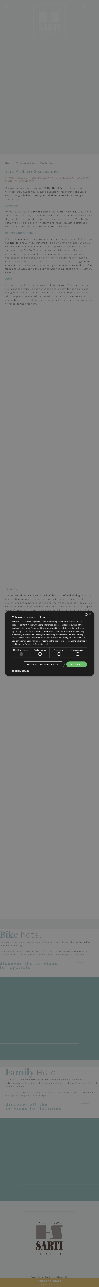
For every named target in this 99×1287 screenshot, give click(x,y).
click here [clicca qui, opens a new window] (49, 644)
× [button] (90, 614)
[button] (20, 671)
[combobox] (86, 614)
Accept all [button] (76, 664)
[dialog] (49, 643)
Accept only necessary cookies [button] (43, 664)
